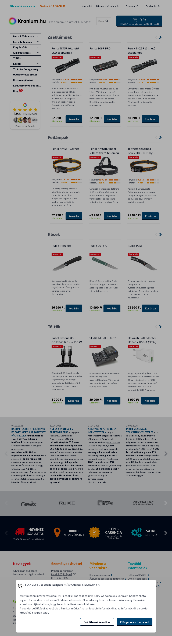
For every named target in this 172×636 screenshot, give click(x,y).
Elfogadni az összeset (134, 622)
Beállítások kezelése (97, 622)
